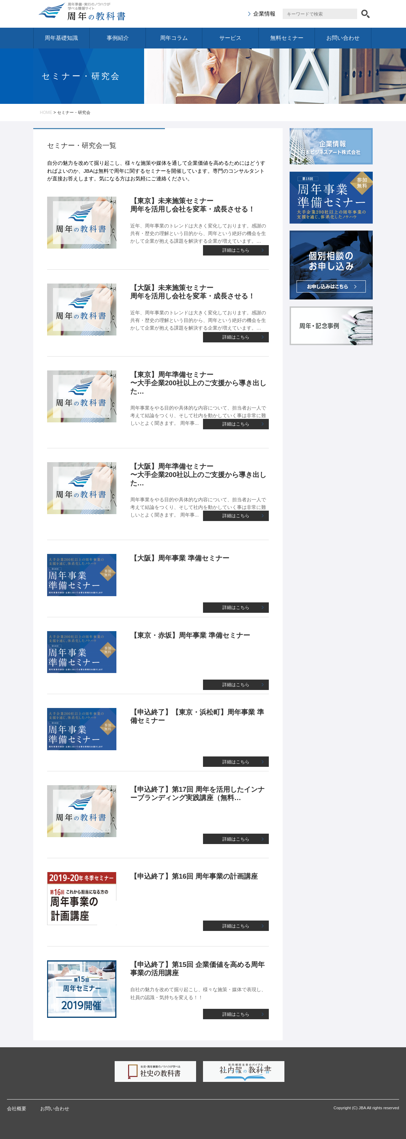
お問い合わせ (343, 38)
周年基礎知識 (61, 38)
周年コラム (174, 38)
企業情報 (264, 14)
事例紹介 (118, 38)
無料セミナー (286, 38)
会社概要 (16, 1108)
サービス (230, 38)
